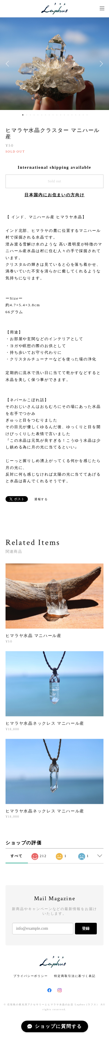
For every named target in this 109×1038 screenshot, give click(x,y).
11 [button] (60, 114)
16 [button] (79, 114)
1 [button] (23, 114)
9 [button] (53, 114)
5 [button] (38, 114)
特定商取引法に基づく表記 (75, 976)
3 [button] (30, 114)
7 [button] (45, 114)
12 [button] (64, 114)
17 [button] (83, 114)
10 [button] (57, 114)
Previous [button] (9, 64)
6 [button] (41, 114)
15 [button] (75, 114)
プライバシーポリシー (30, 976)
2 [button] (26, 114)
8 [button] (49, 114)
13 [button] (68, 114)
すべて (16, 856)
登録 (86, 928)
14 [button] (72, 114)
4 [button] (34, 114)
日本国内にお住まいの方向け (54, 195)
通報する (41, 499)
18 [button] (87, 114)
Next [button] (100, 64)
